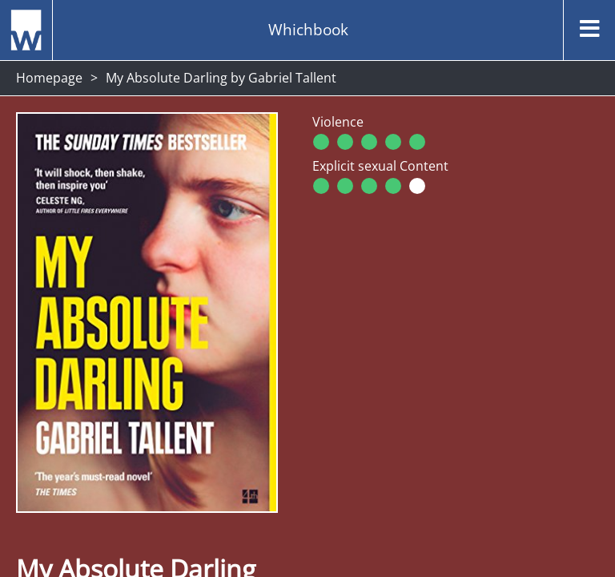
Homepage (49, 78)
